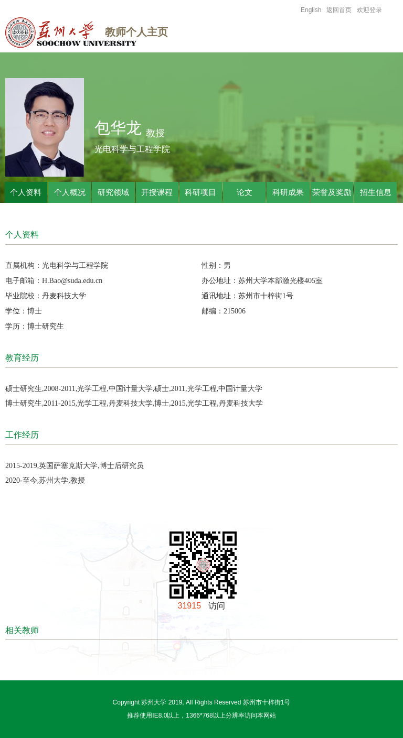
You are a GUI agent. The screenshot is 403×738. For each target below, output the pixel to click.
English (311, 10)
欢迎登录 (369, 10)
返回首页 (339, 10)
